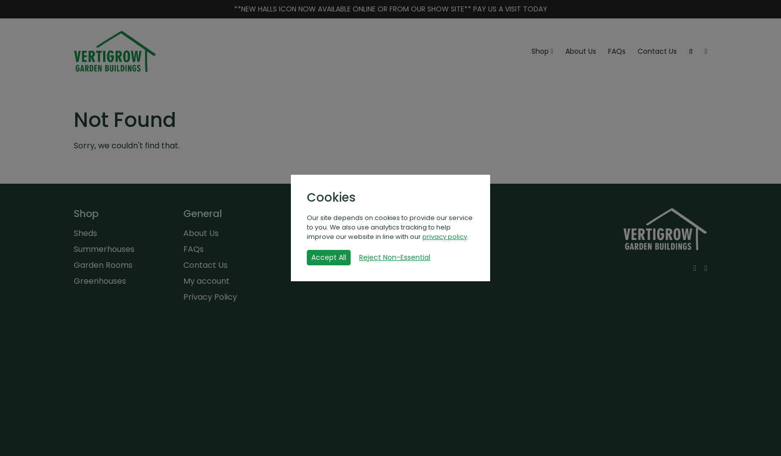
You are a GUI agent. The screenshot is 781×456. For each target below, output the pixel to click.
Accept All (328, 257)
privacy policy (444, 236)
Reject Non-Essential (394, 257)
